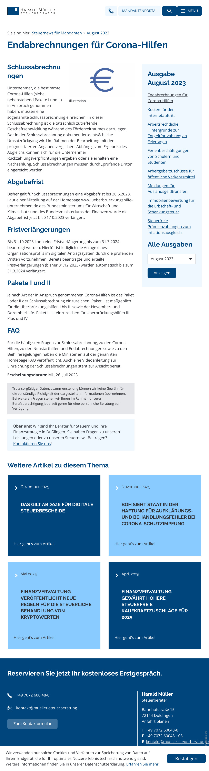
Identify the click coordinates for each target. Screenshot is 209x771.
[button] (111, 11)
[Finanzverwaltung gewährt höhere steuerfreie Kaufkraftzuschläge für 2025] (155, 606)
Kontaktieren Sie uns (32, 443)
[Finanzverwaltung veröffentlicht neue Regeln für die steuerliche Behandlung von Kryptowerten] (54, 606)
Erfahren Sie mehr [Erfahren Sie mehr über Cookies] (142, 764)
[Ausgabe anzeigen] (162, 273)
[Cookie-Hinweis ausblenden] (186, 758)
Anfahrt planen (155, 721)
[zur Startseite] (31, 11)
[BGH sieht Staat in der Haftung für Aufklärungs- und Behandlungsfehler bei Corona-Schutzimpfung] (155, 515)
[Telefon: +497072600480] (162, 730)
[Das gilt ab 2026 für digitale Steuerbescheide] (54, 515)
